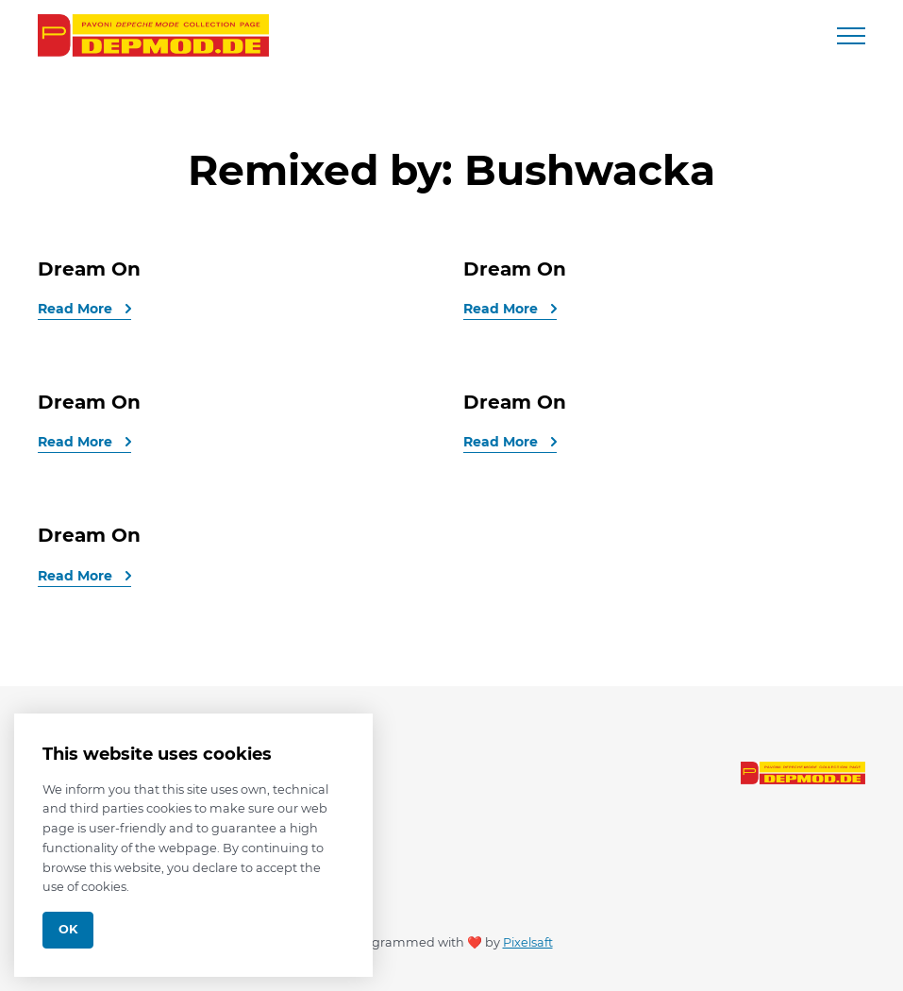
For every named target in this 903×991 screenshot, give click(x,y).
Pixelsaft (528, 942)
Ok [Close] (68, 929)
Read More (77, 308)
